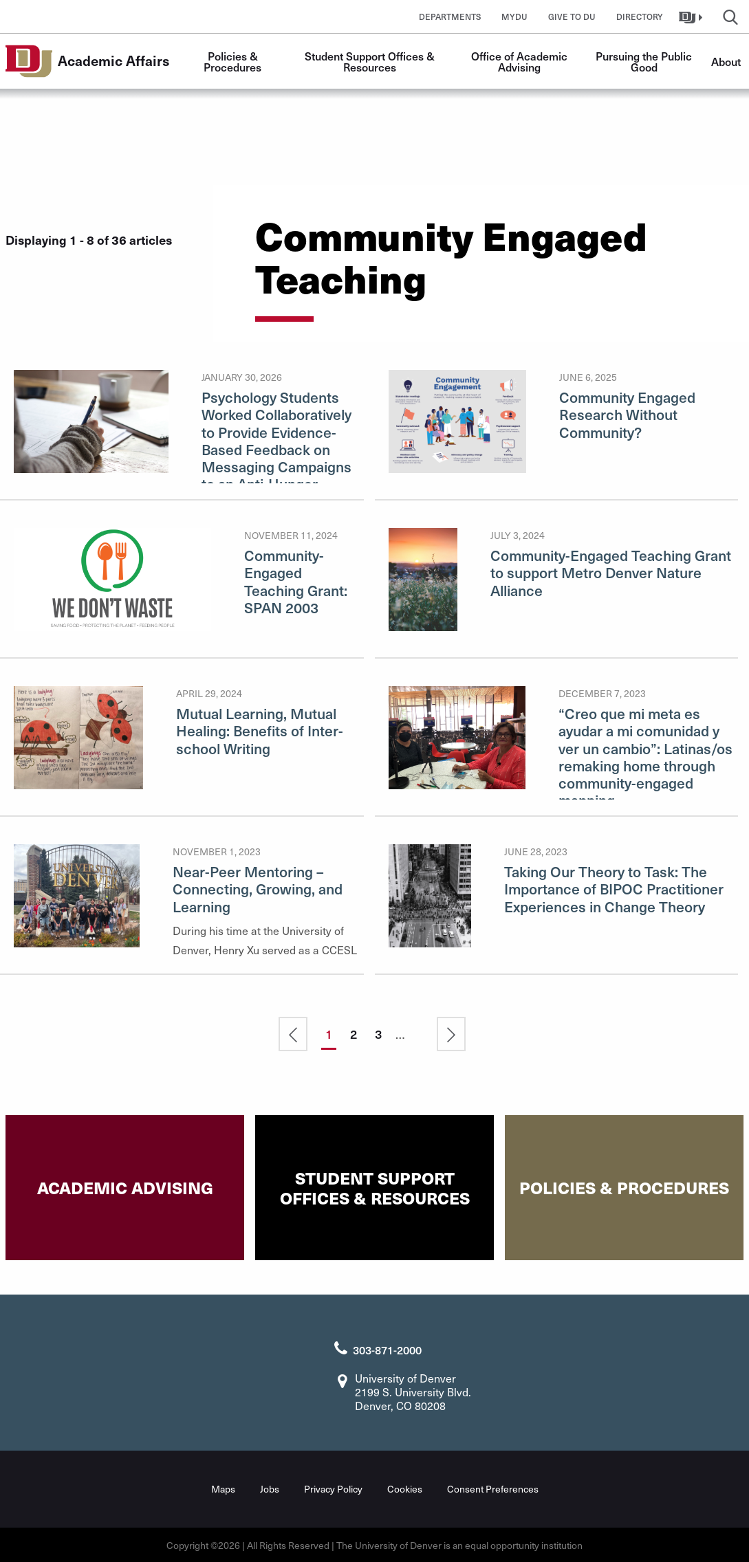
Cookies (404, 1487)
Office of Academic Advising (520, 61)
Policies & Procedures (232, 61)
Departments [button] (450, 16)
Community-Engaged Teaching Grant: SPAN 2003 (295, 581)
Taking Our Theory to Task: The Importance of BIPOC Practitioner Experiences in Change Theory (614, 888)
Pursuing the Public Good (645, 61)
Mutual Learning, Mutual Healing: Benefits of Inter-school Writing (259, 730)
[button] (692, 16)
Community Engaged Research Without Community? (627, 414)
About (726, 61)
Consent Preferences (493, 1487)
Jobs (269, 1487)
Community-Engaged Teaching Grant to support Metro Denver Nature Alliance (610, 572)
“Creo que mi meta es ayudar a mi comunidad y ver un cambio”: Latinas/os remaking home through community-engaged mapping (645, 756)
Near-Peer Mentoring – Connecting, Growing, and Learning (258, 888)
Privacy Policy (333, 1487)
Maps (223, 1487)
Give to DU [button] (572, 16)
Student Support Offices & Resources (371, 61)
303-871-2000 (387, 1348)
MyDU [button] (514, 16)
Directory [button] (639, 16)
